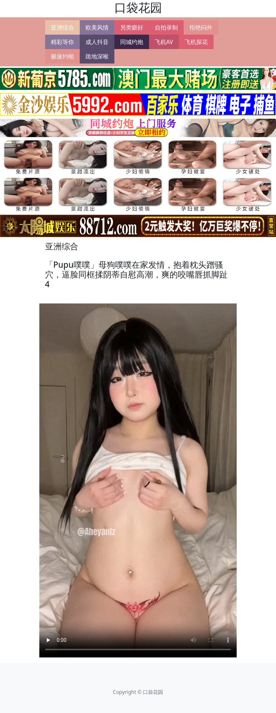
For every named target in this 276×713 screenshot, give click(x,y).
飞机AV (164, 42)
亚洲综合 (62, 27)
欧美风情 (97, 27)
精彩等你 (62, 42)
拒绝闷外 (201, 27)
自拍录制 (166, 27)
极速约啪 (62, 56)
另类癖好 (131, 27)
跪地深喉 (97, 56)
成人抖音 (97, 42)
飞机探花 (196, 42)
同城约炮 (131, 42)
